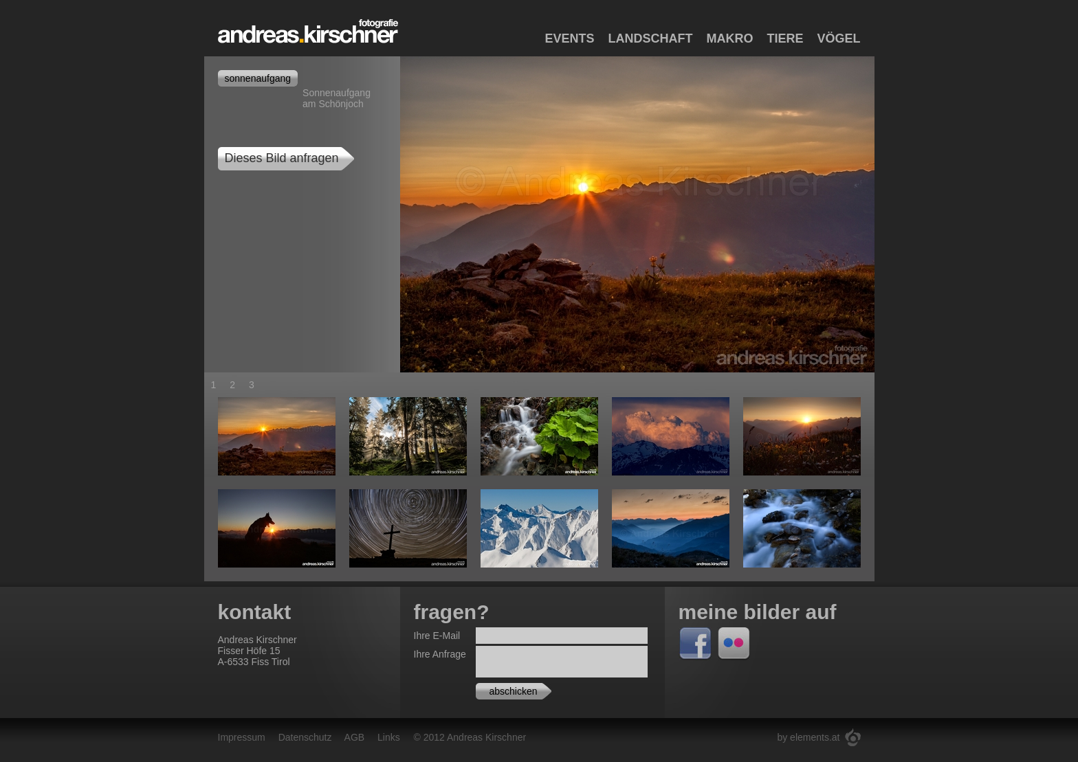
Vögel (838, 38)
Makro (729, 38)
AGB (354, 737)
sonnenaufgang (258, 78)
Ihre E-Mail (437, 635)
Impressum (241, 737)
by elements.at (808, 737)
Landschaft (650, 38)
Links (388, 737)
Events (569, 38)
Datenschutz (305, 737)
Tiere (785, 38)
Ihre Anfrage (440, 654)
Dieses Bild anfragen (282, 158)
